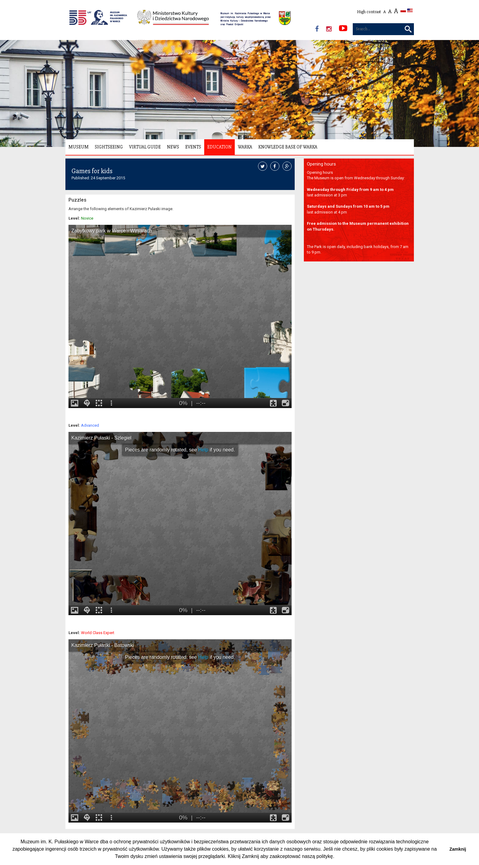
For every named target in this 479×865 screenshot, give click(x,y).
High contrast (369, 11)
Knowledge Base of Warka (287, 147)
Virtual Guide (145, 147)
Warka (245, 147)
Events (193, 147)
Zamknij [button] (457, 849)
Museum (78, 147)
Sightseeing (109, 147)
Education (219, 147)
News (173, 147)
